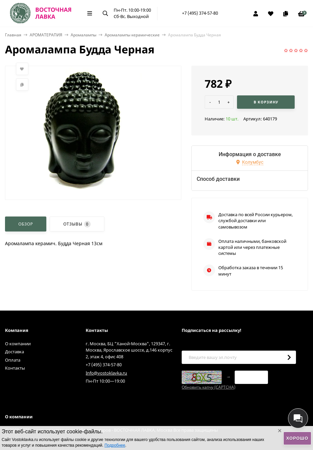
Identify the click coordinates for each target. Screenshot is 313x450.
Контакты (15, 368)
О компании (18, 344)
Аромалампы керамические (132, 35)
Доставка (14, 352)
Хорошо (297, 438)
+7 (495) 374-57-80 (200, 13)
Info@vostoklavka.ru (106, 373)
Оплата (12, 360)
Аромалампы (83, 35)
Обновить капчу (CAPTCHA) (208, 387)
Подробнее (114, 445)
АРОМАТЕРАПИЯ (46, 35)
